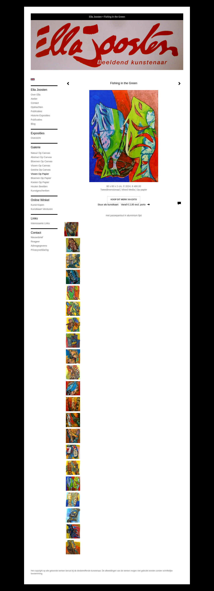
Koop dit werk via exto (124, 199)
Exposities (37, 133)
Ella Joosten (95, 16)
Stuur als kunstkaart (124, 204)
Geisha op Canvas (40, 169)
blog (33, 124)
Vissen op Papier (40, 174)
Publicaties (36, 111)
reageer (35, 241)
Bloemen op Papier (41, 178)
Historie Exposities (40, 115)
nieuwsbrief (37, 237)
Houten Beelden (39, 186)
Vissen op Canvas (40, 165)
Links (34, 218)
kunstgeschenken (40, 190)
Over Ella (35, 94)
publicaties (36, 119)
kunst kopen (37, 205)
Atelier (34, 98)
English (33, 79)
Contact (35, 103)
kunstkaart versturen (42, 209)
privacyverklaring (40, 250)
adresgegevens (39, 245)
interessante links (40, 223)
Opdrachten (37, 107)
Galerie (35, 147)
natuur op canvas (40, 153)
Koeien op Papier (40, 182)
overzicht (36, 138)
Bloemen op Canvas (41, 161)
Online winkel (40, 200)
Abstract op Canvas (41, 157)
